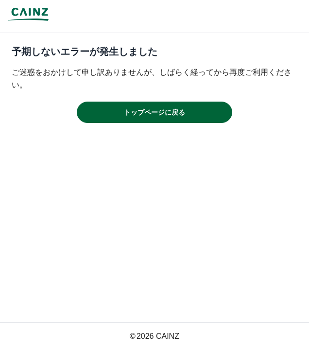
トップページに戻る (154, 112)
